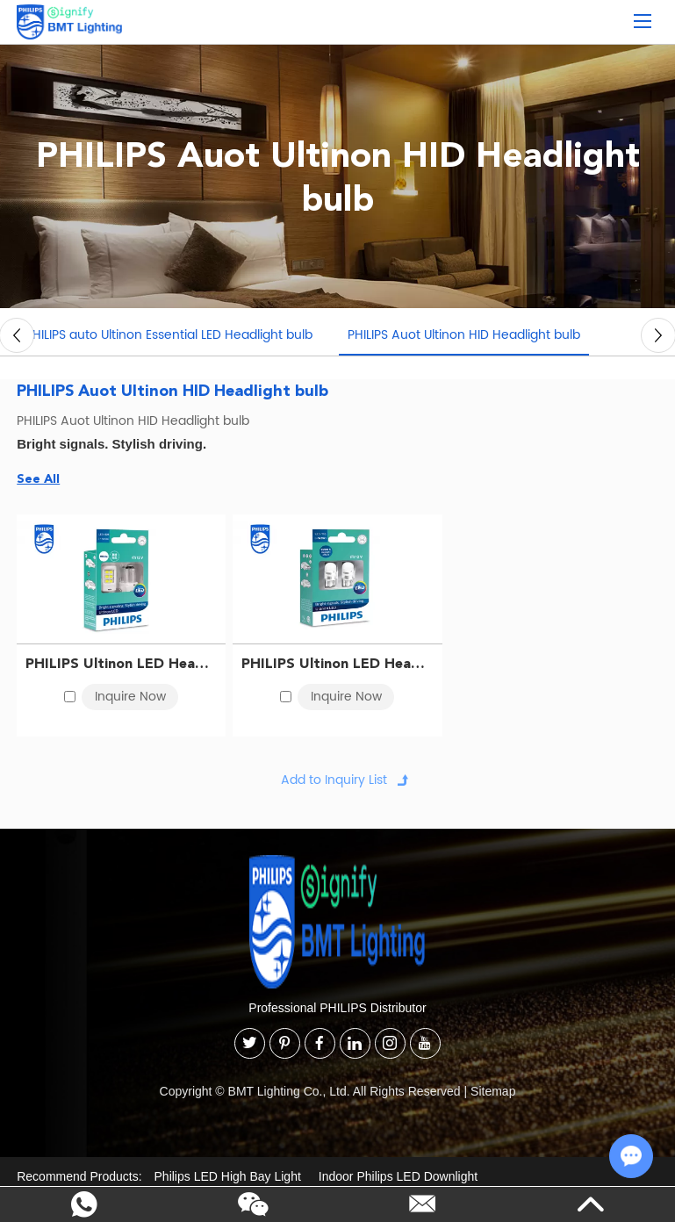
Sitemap (492, 1091)
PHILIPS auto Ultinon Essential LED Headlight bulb (168, 335)
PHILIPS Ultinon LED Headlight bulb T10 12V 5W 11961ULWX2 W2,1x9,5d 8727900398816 (337, 663)
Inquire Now (130, 696)
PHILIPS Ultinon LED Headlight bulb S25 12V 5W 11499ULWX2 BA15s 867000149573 (121, 663)
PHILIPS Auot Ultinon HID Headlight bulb (464, 335)
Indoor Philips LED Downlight (398, 1176)
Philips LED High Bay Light (227, 1176)
